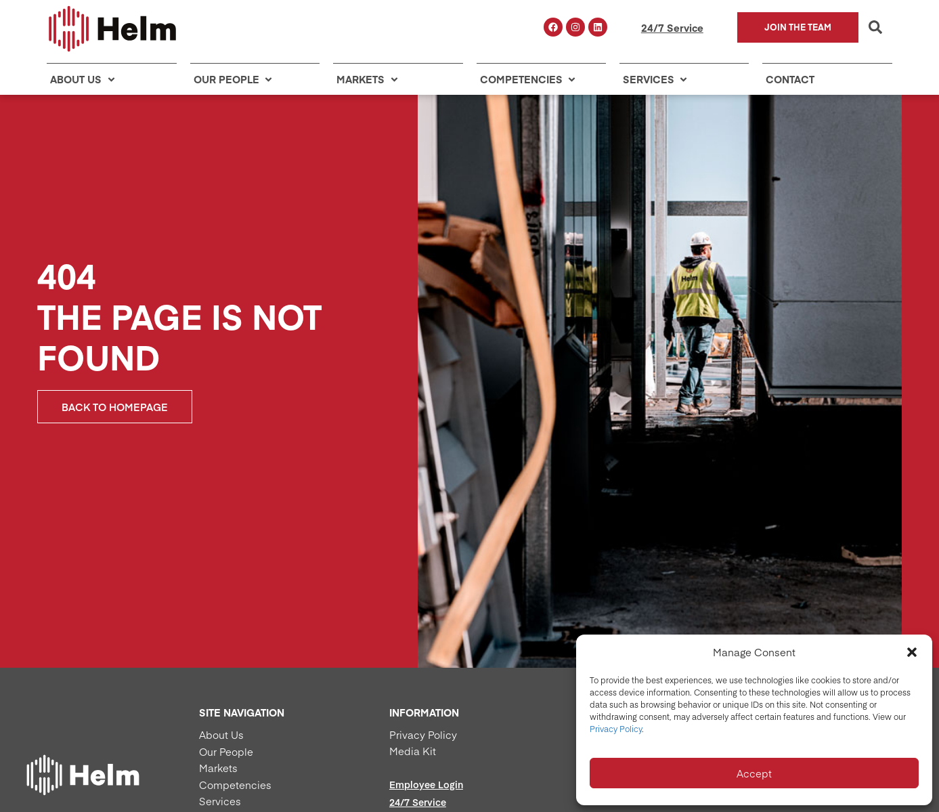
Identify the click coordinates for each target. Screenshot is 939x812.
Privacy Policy (616, 728)
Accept (754, 773)
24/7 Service (672, 27)
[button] (912, 652)
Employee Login (426, 784)
